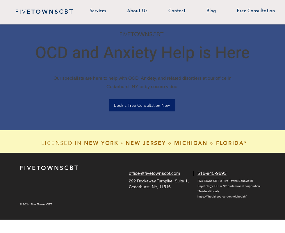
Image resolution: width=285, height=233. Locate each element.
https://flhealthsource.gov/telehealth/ (222, 196)
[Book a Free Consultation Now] (142, 105)
